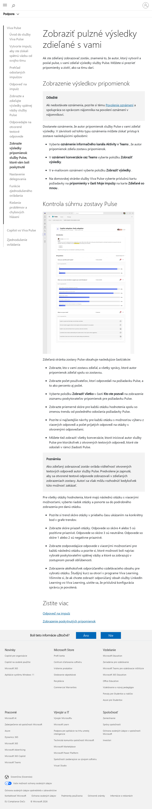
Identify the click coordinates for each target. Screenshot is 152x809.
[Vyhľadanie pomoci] (13, 5)
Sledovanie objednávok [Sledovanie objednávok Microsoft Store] (65, 674)
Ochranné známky (96, 795)
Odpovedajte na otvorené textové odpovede (20, 129)
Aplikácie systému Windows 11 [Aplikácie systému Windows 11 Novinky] (19, 674)
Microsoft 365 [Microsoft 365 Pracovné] (11, 743)
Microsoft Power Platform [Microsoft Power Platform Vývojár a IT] (66, 752)
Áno (86, 635)
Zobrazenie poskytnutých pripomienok (69, 621)
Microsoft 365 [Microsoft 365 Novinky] (11, 668)
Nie (110, 635)
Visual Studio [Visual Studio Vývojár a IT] (60, 765)
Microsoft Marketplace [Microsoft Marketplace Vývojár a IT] (65, 746)
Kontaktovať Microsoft (15, 795)
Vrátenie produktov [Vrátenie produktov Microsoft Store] (63, 668)
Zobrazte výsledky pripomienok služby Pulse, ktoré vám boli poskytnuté (19, 155)
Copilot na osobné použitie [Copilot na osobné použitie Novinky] (17, 662)
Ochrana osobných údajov (43, 795)
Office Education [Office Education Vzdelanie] (111, 680)
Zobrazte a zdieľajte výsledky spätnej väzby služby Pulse (21, 105)
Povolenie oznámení (119, 105)
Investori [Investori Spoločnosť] (107, 740)
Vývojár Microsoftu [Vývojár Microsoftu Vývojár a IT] (63, 718)
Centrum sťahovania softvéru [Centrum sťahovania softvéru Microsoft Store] (68, 662)
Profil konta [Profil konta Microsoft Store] (59, 655)
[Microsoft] (75, 3)
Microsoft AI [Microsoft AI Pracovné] (10, 718)
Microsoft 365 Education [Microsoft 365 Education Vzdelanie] (114, 674)
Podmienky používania (72, 795)
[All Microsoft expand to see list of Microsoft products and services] (5, 5)
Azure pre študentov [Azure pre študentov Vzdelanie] (112, 699)
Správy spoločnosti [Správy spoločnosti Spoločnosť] (112, 724)
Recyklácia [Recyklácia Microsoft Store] (59, 680)
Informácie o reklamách (121, 795)
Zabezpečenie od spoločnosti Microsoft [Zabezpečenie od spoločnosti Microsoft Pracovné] (23, 724)
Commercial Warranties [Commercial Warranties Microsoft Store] (65, 687)
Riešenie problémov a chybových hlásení (18, 209)
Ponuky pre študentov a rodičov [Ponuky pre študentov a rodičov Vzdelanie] (118, 693)
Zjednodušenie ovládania (17, 242)
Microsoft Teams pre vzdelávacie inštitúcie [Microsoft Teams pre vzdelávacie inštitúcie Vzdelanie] (123, 668)
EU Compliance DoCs (15, 801)
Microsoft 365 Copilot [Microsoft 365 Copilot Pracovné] (15, 756)
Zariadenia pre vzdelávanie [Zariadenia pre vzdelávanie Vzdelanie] (116, 662)
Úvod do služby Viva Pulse (20, 36)
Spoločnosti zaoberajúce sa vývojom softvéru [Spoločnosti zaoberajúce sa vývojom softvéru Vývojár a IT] (75, 759)
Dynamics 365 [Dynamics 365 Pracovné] (11, 737)
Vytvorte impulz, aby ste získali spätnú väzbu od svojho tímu (21, 53)
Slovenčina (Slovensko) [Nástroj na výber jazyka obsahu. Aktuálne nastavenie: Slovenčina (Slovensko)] (21, 776)
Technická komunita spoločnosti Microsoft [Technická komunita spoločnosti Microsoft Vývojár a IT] (74, 740)
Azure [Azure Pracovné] (7, 730)
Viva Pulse (14, 28)
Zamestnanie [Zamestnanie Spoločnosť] (109, 718)
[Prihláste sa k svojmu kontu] (145, 5)
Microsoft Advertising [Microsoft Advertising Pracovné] (15, 749)
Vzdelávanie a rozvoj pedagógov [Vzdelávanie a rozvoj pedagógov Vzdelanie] (118, 687)
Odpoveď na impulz (18, 86)
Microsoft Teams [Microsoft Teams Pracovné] (13, 762)
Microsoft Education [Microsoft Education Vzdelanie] (112, 655)
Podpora (9, 14)
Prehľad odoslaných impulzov (17, 72)
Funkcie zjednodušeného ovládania (21, 190)
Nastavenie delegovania (18, 176)
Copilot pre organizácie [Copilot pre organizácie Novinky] (16, 655)
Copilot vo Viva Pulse (21, 230)
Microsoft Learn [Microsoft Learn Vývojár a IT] (61, 724)
